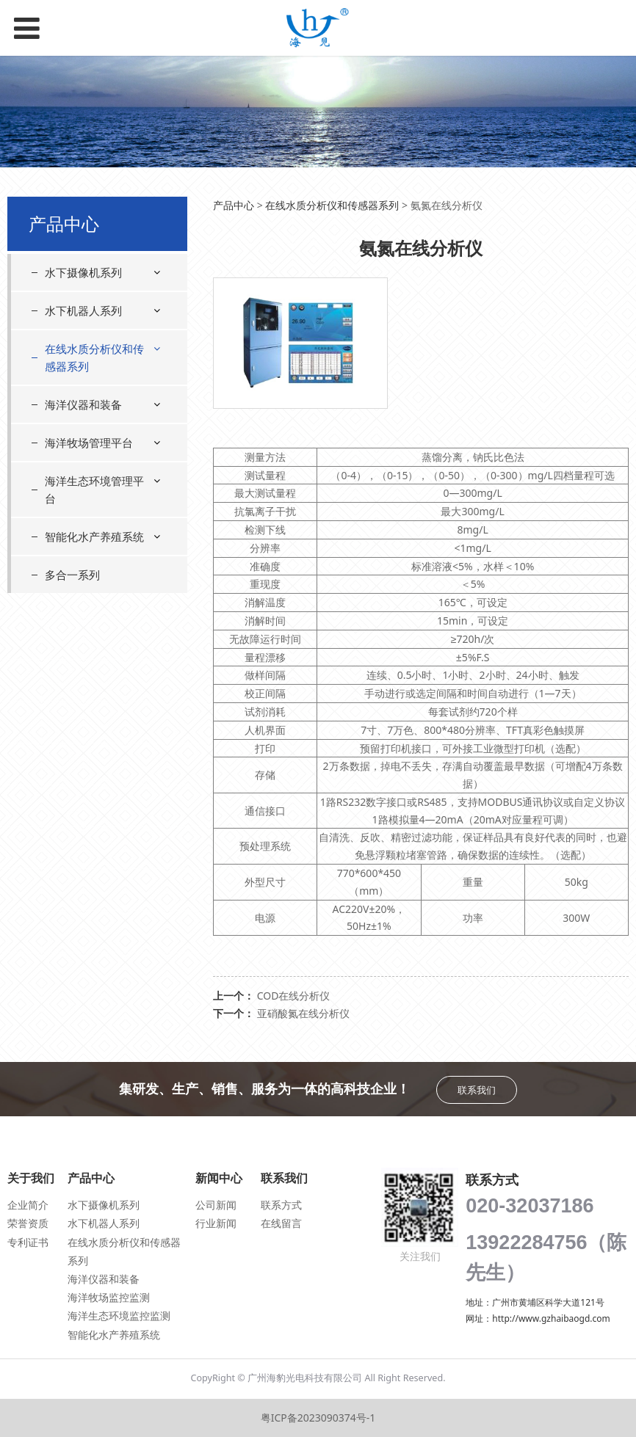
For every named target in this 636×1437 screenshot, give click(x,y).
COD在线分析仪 (293, 996)
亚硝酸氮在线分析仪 (303, 1013)
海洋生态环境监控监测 (119, 1316)
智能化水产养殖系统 (94, 536)
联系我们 (477, 1089)
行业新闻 (215, 1223)
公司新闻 (215, 1205)
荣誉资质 (27, 1223)
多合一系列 (72, 574)
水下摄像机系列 (83, 272)
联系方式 (281, 1205)
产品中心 (233, 205)
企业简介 (27, 1205)
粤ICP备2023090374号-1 (318, 1418)
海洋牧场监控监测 (109, 1297)
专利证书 (27, 1242)
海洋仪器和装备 (83, 404)
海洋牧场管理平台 (89, 442)
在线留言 (281, 1223)
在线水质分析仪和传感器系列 (94, 357)
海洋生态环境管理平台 (94, 489)
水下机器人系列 (83, 310)
